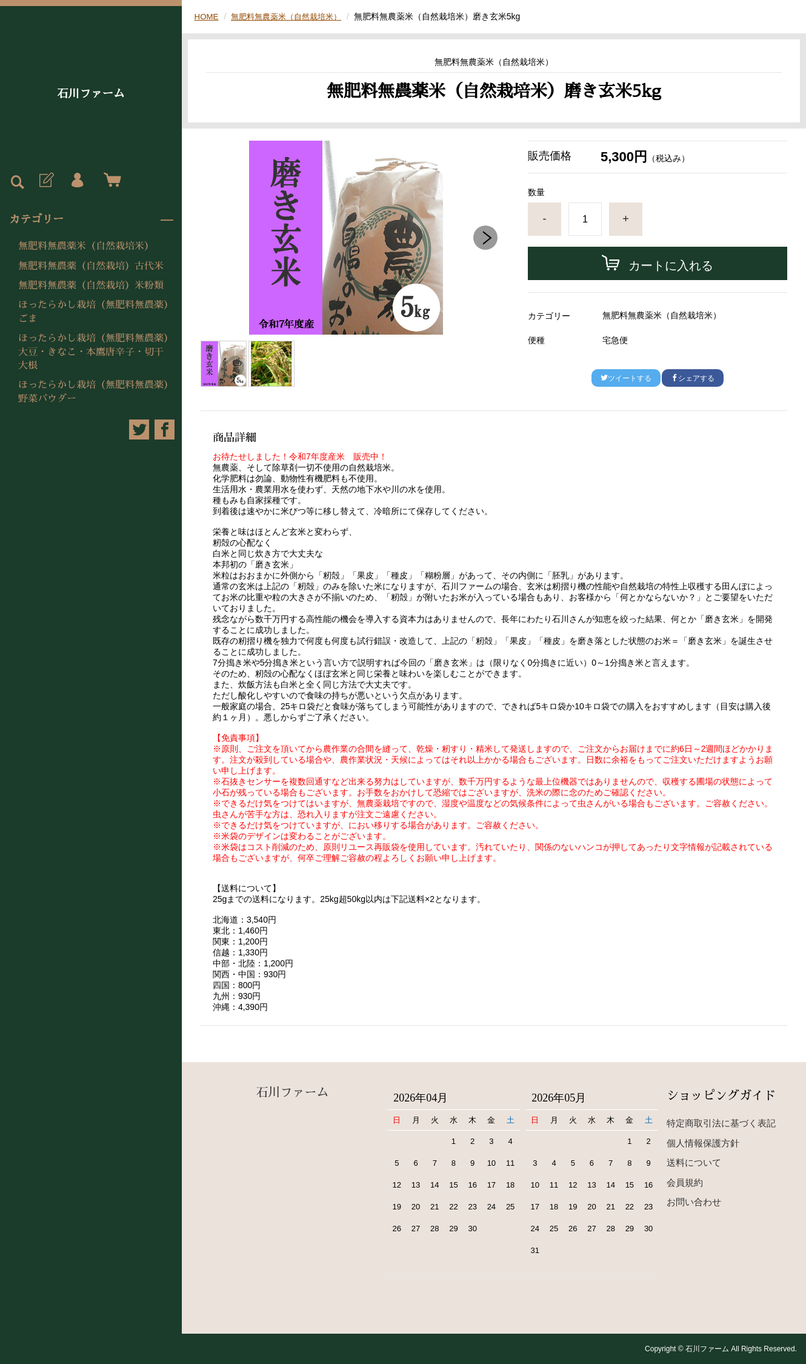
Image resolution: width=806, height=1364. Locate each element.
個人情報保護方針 (703, 1143)
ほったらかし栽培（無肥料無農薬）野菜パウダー (93, 391)
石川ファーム (91, 94)
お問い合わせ (694, 1202)
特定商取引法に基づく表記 (721, 1123)
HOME (207, 16)
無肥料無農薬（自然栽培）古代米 (91, 266)
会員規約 (685, 1182)
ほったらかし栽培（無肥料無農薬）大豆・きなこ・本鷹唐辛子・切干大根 (93, 351)
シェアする (692, 378)
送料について (694, 1162)
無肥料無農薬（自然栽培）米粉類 (91, 285)
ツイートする (626, 378)
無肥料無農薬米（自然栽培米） (86, 246)
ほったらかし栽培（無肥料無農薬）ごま (93, 311)
